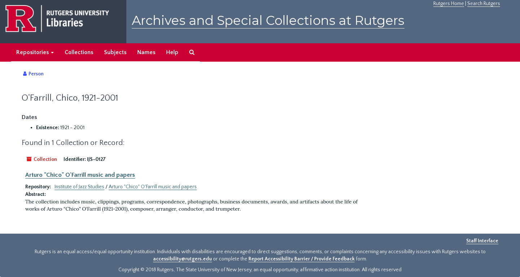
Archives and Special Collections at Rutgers (268, 20)
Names (146, 52)
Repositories (35, 52)
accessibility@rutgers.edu (182, 259)
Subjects (115, 52)
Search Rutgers (483, 3)
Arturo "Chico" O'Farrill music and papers (80, 175)
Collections (79, 52)
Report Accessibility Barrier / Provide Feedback (301, 259)
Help (172, 52)
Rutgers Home (448, 3)
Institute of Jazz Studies (79, 187)
